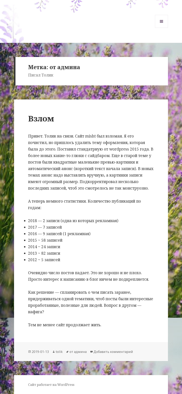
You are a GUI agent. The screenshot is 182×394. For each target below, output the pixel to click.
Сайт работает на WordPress (51, 384)
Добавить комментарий (113, 351)
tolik (59, 351)
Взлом (41, 118)
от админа (78, 351)
